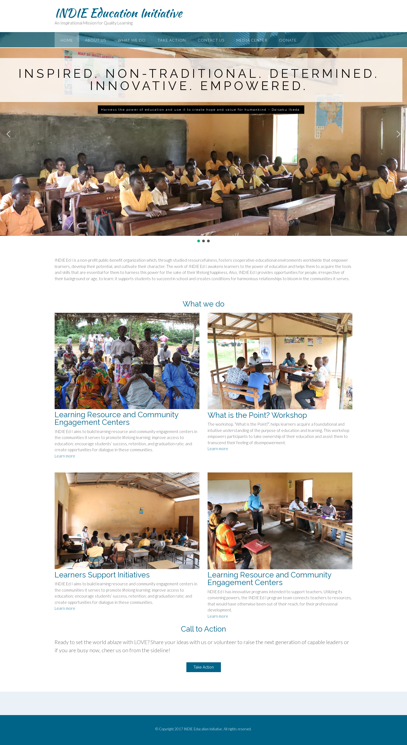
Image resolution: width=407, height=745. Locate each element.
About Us (95, 40)
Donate (288, 40)
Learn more (65, 455)
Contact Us (211, 40)
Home (67, 40)
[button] (8, 134)
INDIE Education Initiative (118, 12)
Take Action (172, 40)
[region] (203, 137)
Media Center (251, 40)
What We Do (132, 40)
